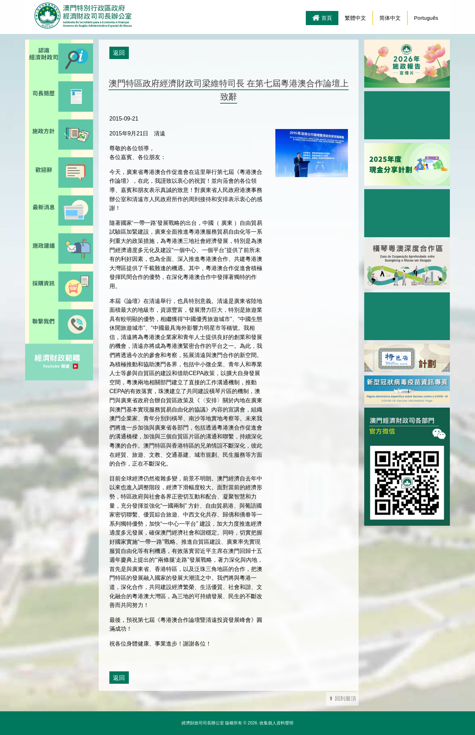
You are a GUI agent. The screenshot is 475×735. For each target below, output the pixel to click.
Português (426, 18)
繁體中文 (355, 18)
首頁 (322, 18)
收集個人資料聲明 (276, 723)
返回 (119, 52)
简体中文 (390, 18)
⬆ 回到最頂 (342, 698)
